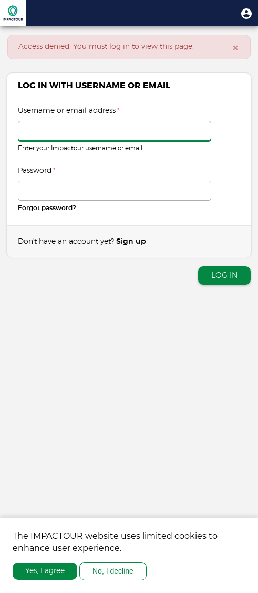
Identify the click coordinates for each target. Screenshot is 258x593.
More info (140, 551)
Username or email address (69, 111)
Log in (224, 275)
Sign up (131, 241)
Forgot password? (47, 208)
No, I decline (112, 573)
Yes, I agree (45, 573)
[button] (246, 13)
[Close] (235, 48)
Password (37, 170)
